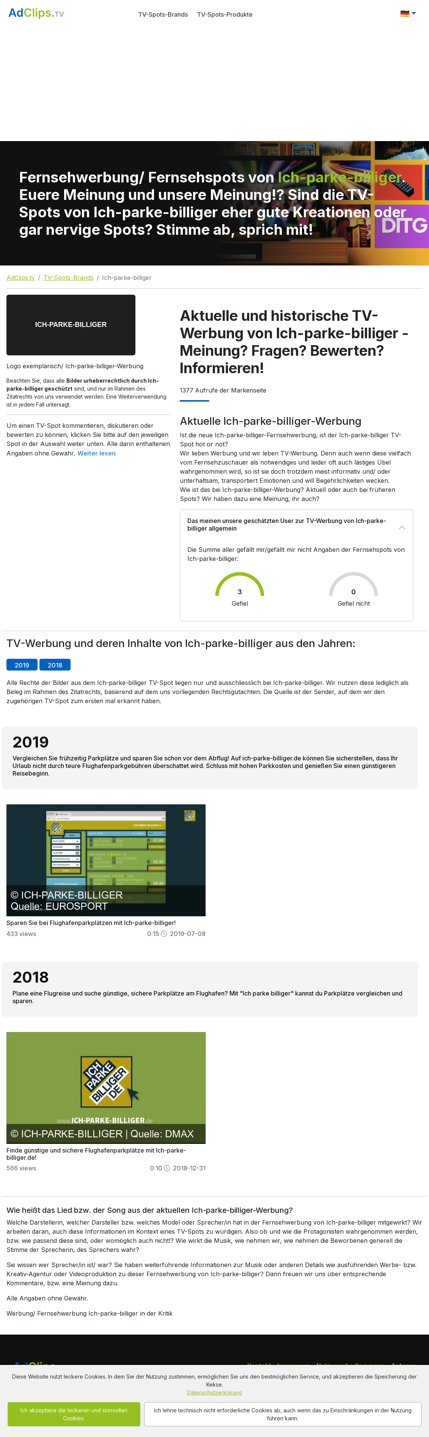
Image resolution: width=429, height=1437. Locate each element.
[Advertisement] (214, 84)
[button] (408, 13)
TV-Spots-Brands (163, 14)
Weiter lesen (96, 453)
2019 (22, 665)
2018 (55, 665)
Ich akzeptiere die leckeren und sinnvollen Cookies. (73, 1414)
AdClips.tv (20, 277)
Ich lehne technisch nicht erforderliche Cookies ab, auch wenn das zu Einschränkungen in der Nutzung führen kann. (283, 1414)
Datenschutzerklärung (214, 1392)
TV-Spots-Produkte (225, 14)
